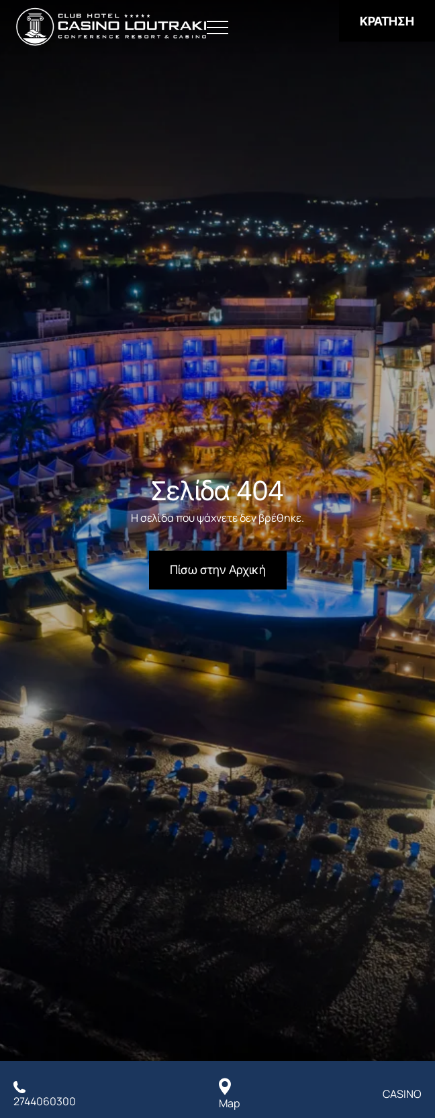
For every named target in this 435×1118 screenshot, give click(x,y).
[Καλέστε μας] (44, 1093)
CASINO (402, 1093)
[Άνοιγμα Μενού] (217, 28)
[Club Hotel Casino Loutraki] (111, 27)
